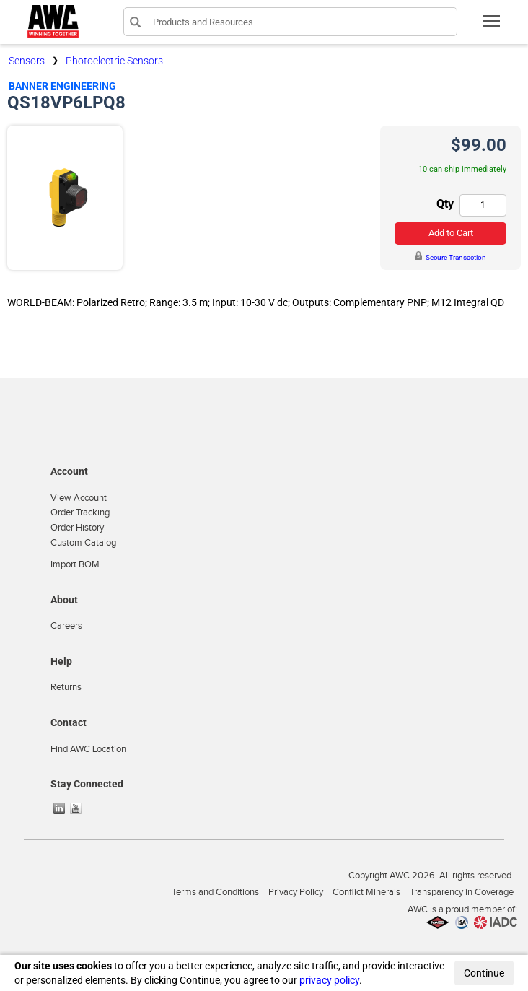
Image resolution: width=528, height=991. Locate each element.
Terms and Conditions (215, 892)
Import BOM (75, 564)
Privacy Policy (295, 892)
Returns (66, 687)
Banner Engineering (62, 86)
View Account (78, 498)
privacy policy (329, 980)
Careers (66, 626)
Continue (484, 973)
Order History (77, 527)
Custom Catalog (83, 543)
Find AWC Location (88, 749)
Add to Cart (450, 232)
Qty (445, 204)
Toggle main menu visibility (492, 25)
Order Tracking (80, 512)
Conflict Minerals (366, 892)
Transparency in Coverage (462, 892)
